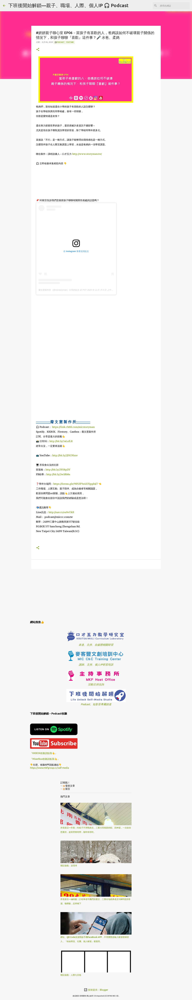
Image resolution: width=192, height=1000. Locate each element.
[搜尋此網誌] (174, 5)
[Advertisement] (96, 594)
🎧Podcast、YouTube (64, 42)
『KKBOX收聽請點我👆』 (43, 753)
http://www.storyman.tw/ (87, 153)
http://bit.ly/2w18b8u (58, 474)
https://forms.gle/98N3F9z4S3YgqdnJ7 (75, 483)
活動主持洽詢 (96, 684)
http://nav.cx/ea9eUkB (61, 512)
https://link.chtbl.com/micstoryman (73, 426)
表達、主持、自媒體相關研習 (96, 644)
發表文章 (69, 785)
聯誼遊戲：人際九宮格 (70, 975)
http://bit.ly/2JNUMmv (65, 455)
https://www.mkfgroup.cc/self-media (49, 767)
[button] (38, 50)
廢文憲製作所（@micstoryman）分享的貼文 (59, 290)
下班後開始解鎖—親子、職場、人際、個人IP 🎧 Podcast (68, 5)
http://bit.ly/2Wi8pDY (57, 469)
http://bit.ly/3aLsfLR (61, 441)
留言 (66, 788)
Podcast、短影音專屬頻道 (96, 704)
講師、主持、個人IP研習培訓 (96, 664)
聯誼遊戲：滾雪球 (68, 865)
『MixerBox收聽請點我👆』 (45, 759)
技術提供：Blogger (96, 989)
